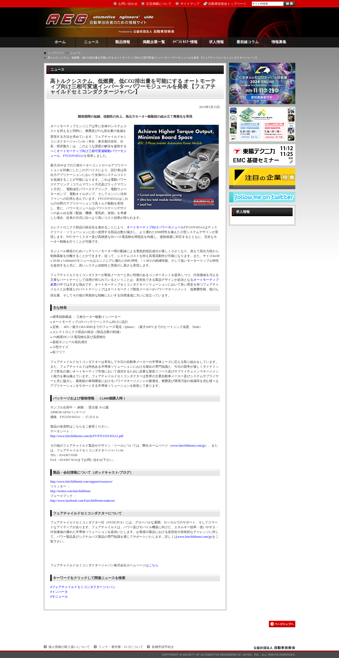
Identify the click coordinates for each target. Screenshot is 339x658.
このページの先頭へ (282, 624)
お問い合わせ (127, 4)
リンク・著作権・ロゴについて (121, 647)
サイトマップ (189, 4)
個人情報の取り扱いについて (69, 647)
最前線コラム (248, 42)
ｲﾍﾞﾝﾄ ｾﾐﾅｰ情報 (185, 42)
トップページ (56, 52)
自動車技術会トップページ (227, 4)
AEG (103, 22)
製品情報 (122, 42)
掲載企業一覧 (154, 42)
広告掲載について (159, 4)
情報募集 (278, 42)
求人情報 (216, 42)
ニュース (91, 42)
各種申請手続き (163, 647)
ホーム (60, 42)
